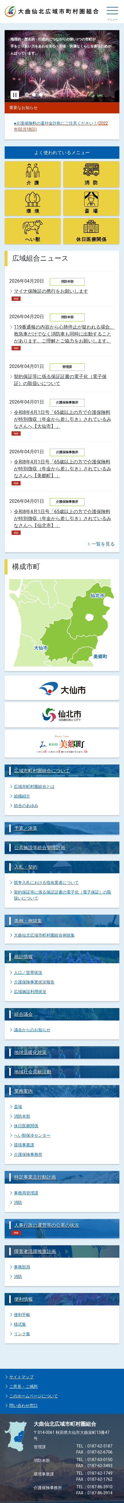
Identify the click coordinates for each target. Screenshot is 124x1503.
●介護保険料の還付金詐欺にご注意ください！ (55, 123)
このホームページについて (33, 1396)
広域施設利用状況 (30, 991)
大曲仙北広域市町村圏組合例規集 (44, 935)
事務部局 (22, 1267)
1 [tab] (27, 95)
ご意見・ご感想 (23, 1386)
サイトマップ (21, 1377)
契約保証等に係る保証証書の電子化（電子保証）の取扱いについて (62, 895)
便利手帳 (22, 1314)
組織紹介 (22, 796)
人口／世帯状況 (28, 972)
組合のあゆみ (26, 805)
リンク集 (22, 1333)
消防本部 (22, 1116)
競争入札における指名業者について (46, 882)
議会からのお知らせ (32, 1029)
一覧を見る (103, 544)
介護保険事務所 (28, 1154)
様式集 (20, 1324)
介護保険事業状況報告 (34, 982)
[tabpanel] (62, 66)
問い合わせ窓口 (23, 1405)
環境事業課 (24, 1145)
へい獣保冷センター (32, 1135)
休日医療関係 (26, 1125)
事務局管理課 (26, 1193)
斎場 (18, 1106)
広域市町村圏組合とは (34, 786)
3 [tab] (41, 95)
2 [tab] (34, 95)
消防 (18, 1202)
